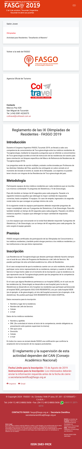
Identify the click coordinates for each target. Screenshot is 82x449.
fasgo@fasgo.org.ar (39, 412)
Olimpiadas (11, 33)
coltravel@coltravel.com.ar (19, 116)
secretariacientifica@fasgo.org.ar (28, 377)
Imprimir (11, 384)
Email (21, 384)
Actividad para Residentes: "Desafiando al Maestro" (27, 38)
